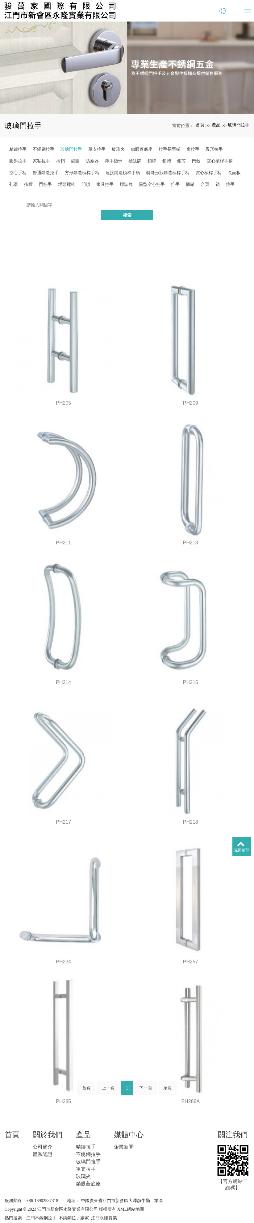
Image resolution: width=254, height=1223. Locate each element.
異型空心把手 (152, 184)
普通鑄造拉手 (46, 172)
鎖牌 (152, 160)
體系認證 (42, 1144)
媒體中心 (129, 1124)
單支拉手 (97, 149)
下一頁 (145, 1080)
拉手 (230, 184)
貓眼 (75, 160)
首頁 (200, 124)
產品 (216, 124)
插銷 (60, 160)
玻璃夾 (118, 149)
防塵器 (92, 160)
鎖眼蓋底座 (141, 149)
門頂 (85, 184)
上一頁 (108, 1080)
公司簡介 (42, 1136)
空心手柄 (18, 172)
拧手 (175, 184)
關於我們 (47, 1124)
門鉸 (196, 160)
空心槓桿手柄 (220, 160)
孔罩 (13, 184)
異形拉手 (214, 149)
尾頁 (167, 1080)
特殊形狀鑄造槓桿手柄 (167, 172)
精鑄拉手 (18, 149)
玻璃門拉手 (238, 124)
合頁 (205, 184)
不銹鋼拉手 (43, 149)
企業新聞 (124, 1136)
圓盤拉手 (18, 160)
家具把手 (105, 184)
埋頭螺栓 (66, 184)
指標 (28, 184)
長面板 (234, 172)
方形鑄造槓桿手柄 (82, 172)
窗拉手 (192, 149)
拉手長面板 (169, 149)
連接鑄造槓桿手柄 (123, 172)
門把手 (45, 184)
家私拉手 (41, 160)
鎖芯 (181, 160)
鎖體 (166, 160)
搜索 (231, 204)
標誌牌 (134, 160)
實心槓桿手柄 (209, 172)
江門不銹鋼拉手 (41, 1207)
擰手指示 (113, 160)
